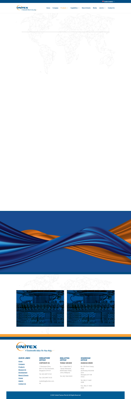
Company (55, 8)
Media (95, 8)
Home (48, 8)
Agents (20, 381)
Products (63, 8)
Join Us (101, 8)
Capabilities (74, 8)
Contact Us (111, 8)
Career (20, 378)
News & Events (86, 8)
